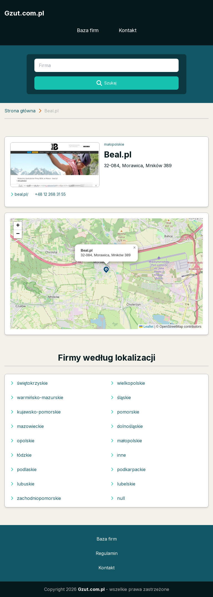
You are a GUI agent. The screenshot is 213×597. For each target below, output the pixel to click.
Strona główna (20, 110)
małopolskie (114, 144)
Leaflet (146, 327)
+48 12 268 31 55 (50, 194)
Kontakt (127, 30)
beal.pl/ (19, 194)
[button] (106, 269)
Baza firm (88, 30)
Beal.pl (117, 154)
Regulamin (107, 553)
